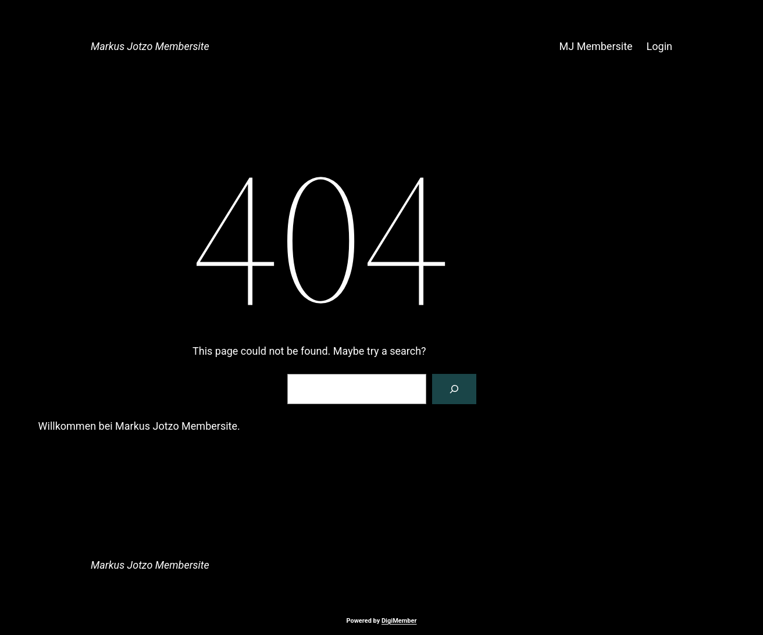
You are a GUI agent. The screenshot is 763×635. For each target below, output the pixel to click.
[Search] (454, 389)
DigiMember (399, 621)
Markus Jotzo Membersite (150, 46)
